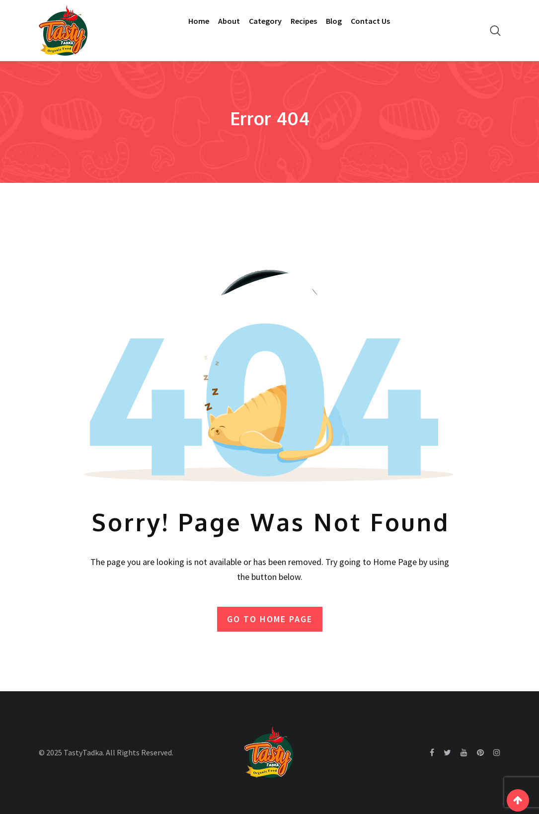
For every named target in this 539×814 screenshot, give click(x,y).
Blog (334, 21)
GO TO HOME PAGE (269, 619)
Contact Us (370, 21)
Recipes (304, 21)
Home (198, 21)
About (229, 21)
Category (265, 21)
